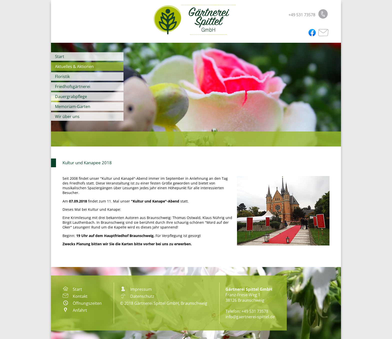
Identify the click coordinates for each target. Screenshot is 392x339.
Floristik (62, 76)
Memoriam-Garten (72, 106)
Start (59, 56)
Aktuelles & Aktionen (74, 66)
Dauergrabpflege (71, 96)
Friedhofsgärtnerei (72, 86)
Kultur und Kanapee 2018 (87, 163)
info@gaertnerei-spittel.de (250, 317)
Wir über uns (67, 116)
